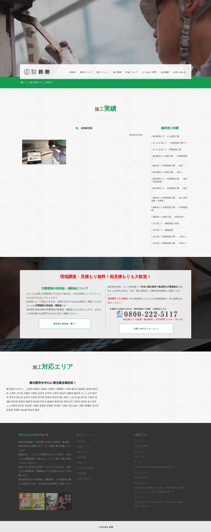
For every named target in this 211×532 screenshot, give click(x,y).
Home (73, 72)
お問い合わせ (179, 72)
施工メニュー (103, 72)
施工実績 (117, 72)
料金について (132, 72)
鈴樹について (86, 72)
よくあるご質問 (149, 72)
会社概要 (165, 72)
